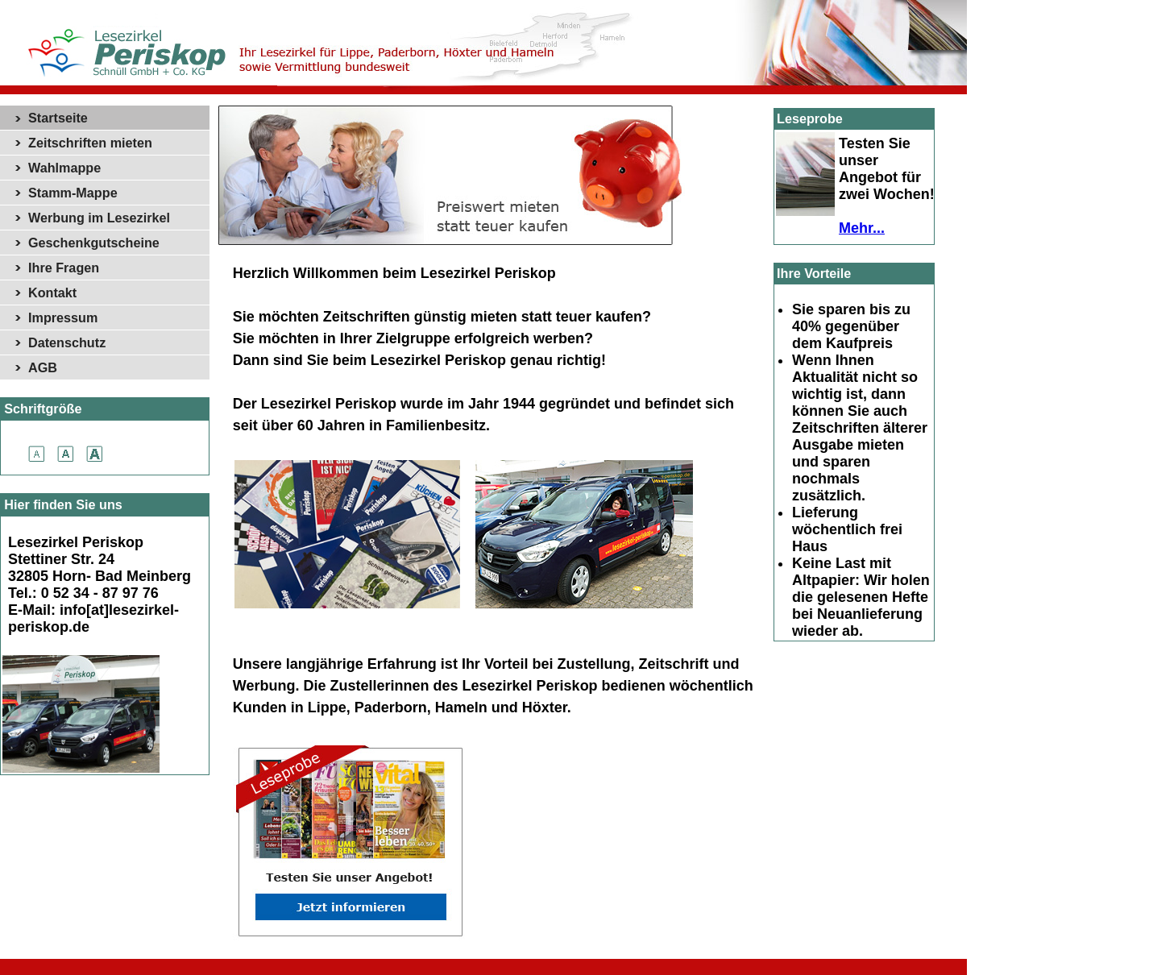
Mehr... (862, 228)
